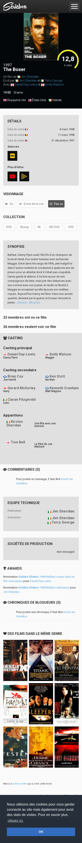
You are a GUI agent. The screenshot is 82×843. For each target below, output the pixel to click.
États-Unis (37, 100)
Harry (6, 391)
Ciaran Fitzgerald (22, 399)
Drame (18, 92)
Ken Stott (57, 376)
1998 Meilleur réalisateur (43, 587)
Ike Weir (50, 379)
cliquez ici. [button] (16, 820)
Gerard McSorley (21, 388)
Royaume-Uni (14, 100)
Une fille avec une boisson (45, 425)
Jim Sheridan (30, 76)
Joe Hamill (9, 379)
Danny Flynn (10, 357)
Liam (6, 402)
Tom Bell (18, 442)
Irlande (55, 100)
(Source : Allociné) (28, 302)
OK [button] (41, 831)
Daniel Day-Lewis (26, 84)
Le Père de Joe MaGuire (43, 445)
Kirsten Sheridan (14, 423)
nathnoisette (20, 783)
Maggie (49, 357)
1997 (7, 65)
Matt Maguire (53, 391)
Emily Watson (54, 84)
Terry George (53, 80)
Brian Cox (15, 376)
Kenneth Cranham (64, 388)
